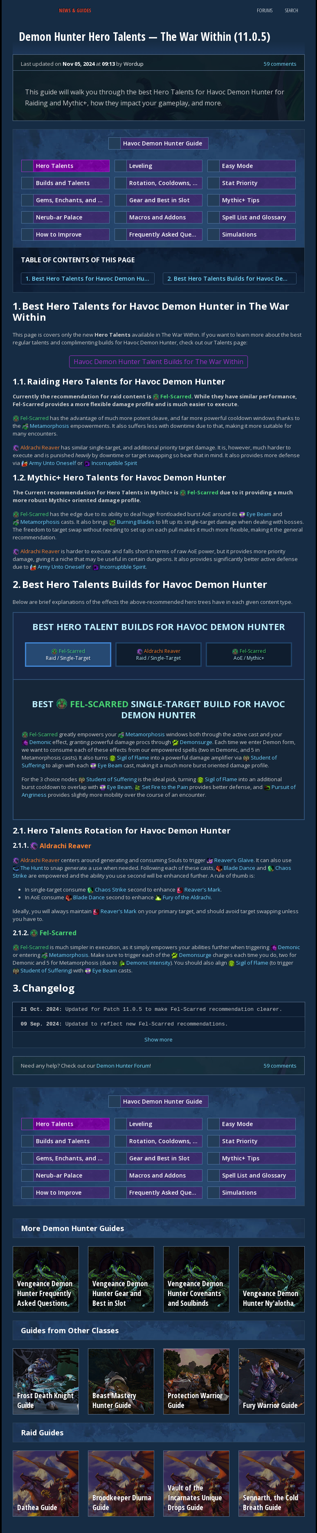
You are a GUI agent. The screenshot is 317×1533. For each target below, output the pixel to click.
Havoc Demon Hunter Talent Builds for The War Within (158, 361)
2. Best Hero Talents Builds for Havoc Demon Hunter (229, 278)
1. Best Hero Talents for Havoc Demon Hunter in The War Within (87, 278)
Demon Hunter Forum (123, 1065)
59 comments (280, 63)
